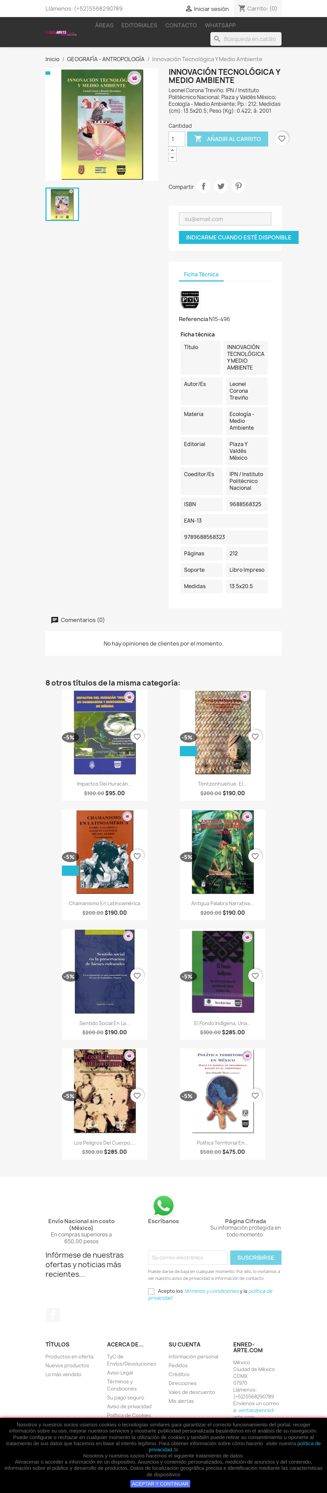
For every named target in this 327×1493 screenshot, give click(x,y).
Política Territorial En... (223, 1142)
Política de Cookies (129, 1415)
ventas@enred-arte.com (254, 1413)
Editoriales (139, 25)
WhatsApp (220, 25)
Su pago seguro (125, 1397)
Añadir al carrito (227, 139)
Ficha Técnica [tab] (201, 274)
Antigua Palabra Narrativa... (222, 903)
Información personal (193, 1356)
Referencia (193, 319)
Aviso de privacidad (129, 1406)
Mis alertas (181, 1401)
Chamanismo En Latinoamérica (104, 903)
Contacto (181, 25)
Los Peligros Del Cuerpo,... (104, 1142)
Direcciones (183, 1383)
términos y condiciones (211, 1291)
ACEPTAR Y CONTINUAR (160, 1484)
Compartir (203, 186)
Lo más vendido (63, 1374)
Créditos (179, 1374)
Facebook (53, 1315)
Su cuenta (184, 1344)
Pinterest (238, 186)
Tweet (221, 186)
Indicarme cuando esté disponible (238, 237)
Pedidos (178, 1365)
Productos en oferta (69, 1356)
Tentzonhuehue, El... (222, 783)
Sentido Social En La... (104, 1023)
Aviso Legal (120, 1372)
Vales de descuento (192, 1392)
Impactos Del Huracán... (104, 783)
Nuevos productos (67, 1365)
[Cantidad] (177, 139)
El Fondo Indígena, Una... (222, 1023)
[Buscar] (246, 39)
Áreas (104, 25)
